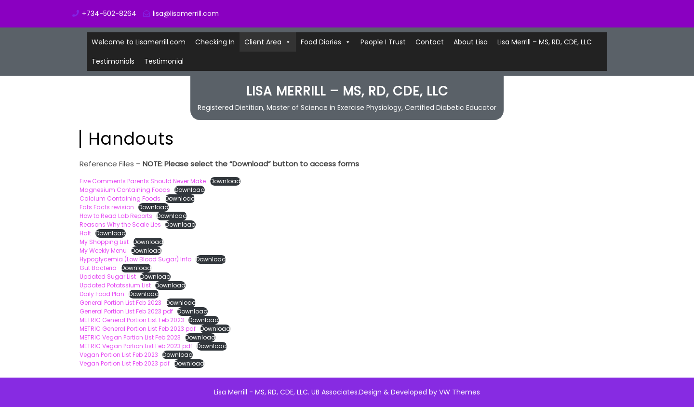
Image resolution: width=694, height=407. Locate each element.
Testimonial (164, 61)
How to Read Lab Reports (116, 216)
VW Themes (458, 392)
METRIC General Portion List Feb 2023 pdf (138, 329)
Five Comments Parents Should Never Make (143, 181)
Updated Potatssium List (115, 285)
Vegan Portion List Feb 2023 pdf (125, 363)
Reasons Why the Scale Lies (120, 224)
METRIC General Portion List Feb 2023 (132, 320)
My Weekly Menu (103, 250)
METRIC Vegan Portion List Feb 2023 (130, 337)
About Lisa (471, 42)
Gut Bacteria (98, 268)
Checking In (215, 42)
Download (225, 181)
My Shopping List (104, 242)
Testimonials (113, 61)
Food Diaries (321, 42)
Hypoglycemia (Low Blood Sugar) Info (135, 259)
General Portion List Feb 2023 (120, 302)
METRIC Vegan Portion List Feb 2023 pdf (136, 346)
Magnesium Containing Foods (125, 190)
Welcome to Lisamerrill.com (139, 42)
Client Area (262, 42)
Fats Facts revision (107, 207)
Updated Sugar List (108, 276)
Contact (429, 42)
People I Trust (383, 42)
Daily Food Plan (102, 294)
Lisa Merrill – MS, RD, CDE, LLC (544, 42)
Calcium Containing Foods (120, 198)
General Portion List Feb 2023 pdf (126, 311)
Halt (85, 233)
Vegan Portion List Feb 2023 (119, 355)
